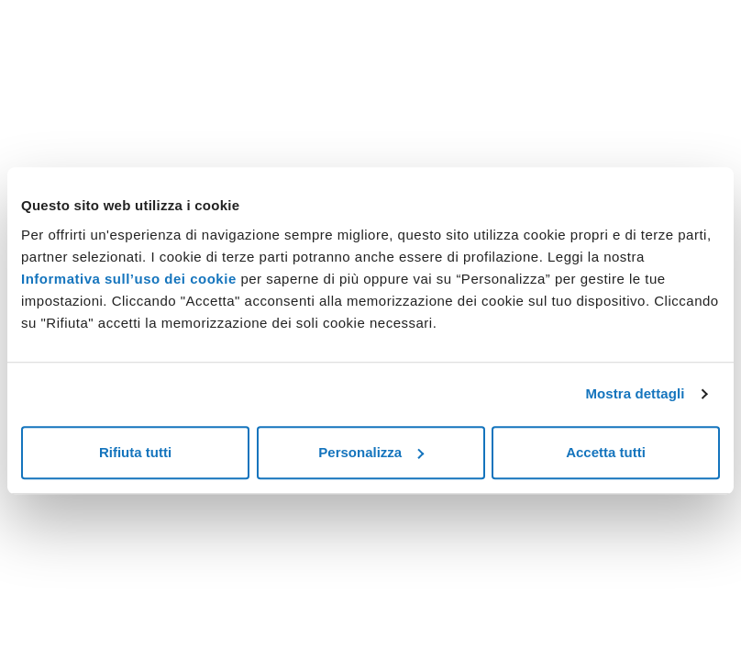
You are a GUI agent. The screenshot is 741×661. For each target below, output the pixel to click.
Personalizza (371, 452)
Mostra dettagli (634, 393)
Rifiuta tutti (135, 452)
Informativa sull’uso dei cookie (129, 278)
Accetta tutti (606, 452)
